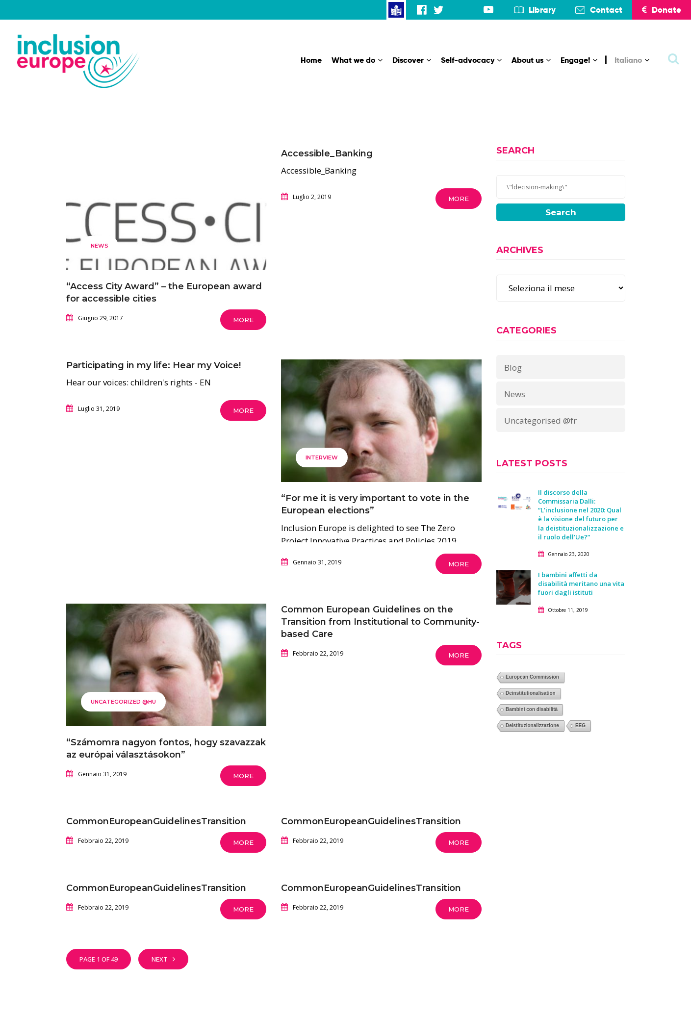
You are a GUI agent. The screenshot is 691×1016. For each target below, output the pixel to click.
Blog (513, 367)
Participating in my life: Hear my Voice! (153, 365)
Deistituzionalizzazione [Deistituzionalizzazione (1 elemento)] (532, 725)
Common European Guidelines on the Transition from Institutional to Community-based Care (380, 621)
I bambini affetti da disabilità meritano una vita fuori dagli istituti (581, 583)
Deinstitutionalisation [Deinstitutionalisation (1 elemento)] (531, 693)
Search (560, 212)
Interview (322, 457)
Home (311, 60)
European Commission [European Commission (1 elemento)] (532, 677)
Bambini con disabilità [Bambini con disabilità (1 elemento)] (532, 709)
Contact (606, 9)
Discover (411, 60)
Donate (661, 9)
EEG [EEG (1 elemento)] (580, 725)
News (99, 245)
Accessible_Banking (327, 153)
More (243, 320)
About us (531, 60)
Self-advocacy (471, 60)
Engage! (579, 60)
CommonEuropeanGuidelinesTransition (156, 821)
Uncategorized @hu (123, 701)
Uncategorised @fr (540, 420)
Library (542, 9)
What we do (357, 60)
